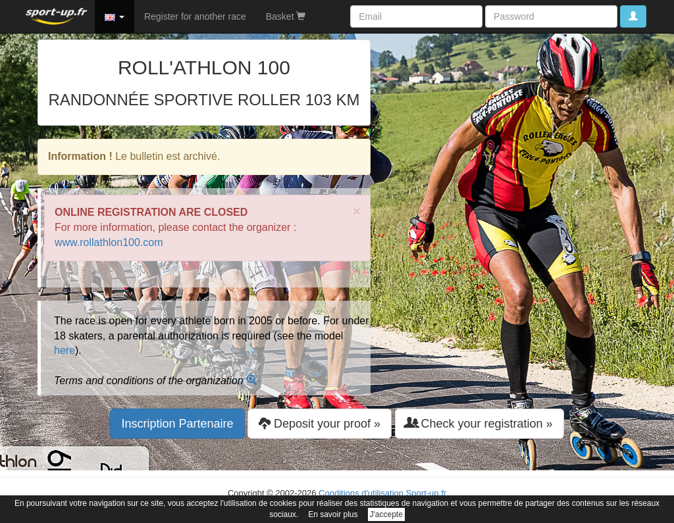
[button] (114, 16)
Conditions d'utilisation (361, 493)
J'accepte (386, 514)
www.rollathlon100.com (109, 242)
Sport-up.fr (426, 493)
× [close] (357, 211)
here (64, 350)
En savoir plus (332, 514)
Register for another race (195, 16)
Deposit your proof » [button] (319, 423)
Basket (286, 16)
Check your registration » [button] (479, 423)
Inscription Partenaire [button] (177, 423)
